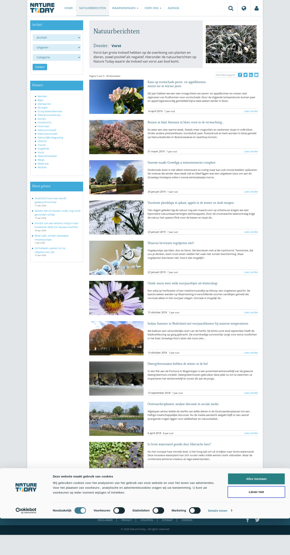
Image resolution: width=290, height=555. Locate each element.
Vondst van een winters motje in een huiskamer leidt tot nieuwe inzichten (56, 225)
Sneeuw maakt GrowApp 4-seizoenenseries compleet (181, 162)
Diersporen (44, 104)
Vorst (41, 152)
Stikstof (42, 141)
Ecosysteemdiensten (50, 111)
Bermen (42, 96)
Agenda (173, 8)
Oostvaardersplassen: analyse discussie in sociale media (183, 403)
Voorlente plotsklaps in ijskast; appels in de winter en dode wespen (191, 202)
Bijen (41, 100)
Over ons (153, 8)
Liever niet (256, 528)
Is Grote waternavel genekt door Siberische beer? (179, 444)
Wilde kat (43, 163)
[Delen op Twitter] (245, 75)
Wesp (41, 160)
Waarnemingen (125, 8)
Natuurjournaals (47, 133)
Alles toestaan (256, 515)
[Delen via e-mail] (256, 75)
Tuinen (42, 145)
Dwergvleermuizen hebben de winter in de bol (178, 363)
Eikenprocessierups (49, 115)
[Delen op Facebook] (240, 75)
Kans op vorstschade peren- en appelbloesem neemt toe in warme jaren (177, 83)
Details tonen (217, 547)
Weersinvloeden (47, 156)
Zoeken (40, 67)
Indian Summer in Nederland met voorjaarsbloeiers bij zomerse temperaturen (198, 323)
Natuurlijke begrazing (50, 137)
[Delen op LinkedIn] (251, 75)
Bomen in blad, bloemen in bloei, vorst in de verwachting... (186, 122)
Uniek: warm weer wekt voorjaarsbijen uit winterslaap (182, 283)
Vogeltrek (43, 148)
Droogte (43, 107)
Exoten (42, 119)
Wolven (42, 167)
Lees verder (251, 111)
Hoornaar (43, 126)
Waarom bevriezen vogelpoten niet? (171, 242)
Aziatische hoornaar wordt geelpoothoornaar (50, 200)
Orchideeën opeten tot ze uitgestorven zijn (50, 250)
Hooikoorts (44, 122)
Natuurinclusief (47, 130)
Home (68, 8)
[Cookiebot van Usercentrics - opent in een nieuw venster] (26, 547)
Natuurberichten (92, 8)
